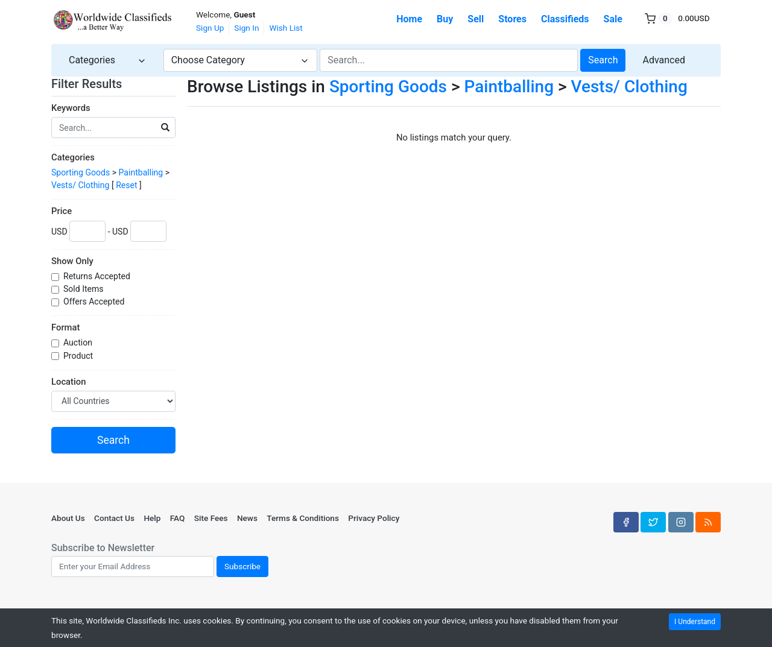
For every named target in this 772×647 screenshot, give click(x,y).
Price (61, 211)
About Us (68, 518)
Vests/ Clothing (80, 185)
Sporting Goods (80, 172)
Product (79, 356)
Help (152, 518)
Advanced (663, 60)
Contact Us (114, 518)
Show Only (72, 261)
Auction (78, 342)
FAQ (177, 518)
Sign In (246, 28)
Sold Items (84, 289)
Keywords (70, 108)
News (247, 518)
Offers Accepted (95, 301)
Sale (613, 19)
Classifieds (565, 19)
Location (68, 381)
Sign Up (210, 28)
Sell (475, 19)
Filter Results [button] (94, 84)
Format (65, 327)
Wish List (285, 28)
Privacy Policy (373, 518)
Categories (73, 157)
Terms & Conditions (303, 518)
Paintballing (141, 172)
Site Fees (211, 518)
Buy (445, 19)
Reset (126, 185)
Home (409, 19)
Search (603, 60)
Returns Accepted (97, 276)
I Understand (694, 621)
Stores (512, 19)
